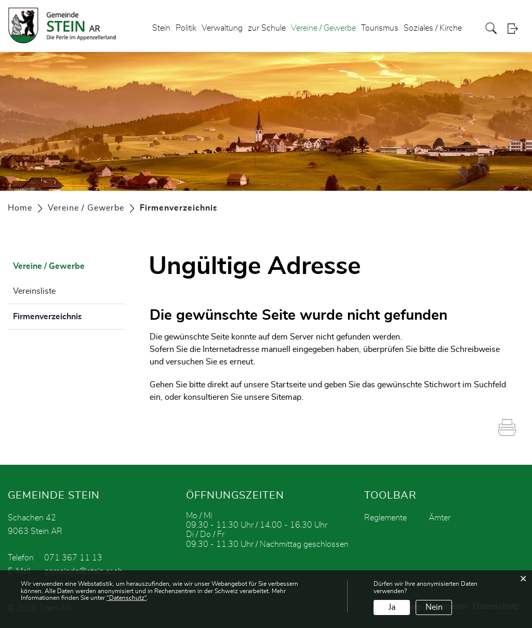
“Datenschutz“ (127, 598)
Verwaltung (222, 28)
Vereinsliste (34, 291)
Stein (161, 28)
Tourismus (379, 28)
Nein (434, 607)
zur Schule (267, 28)
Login (516, 28)
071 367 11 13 (73, 558)
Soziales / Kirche (433, 28)
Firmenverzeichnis (69, 315)
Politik (186, 28)
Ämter (439, 518)
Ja (392, 607)
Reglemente (385, 518)
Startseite (288, 385)
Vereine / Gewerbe (323, 28)
